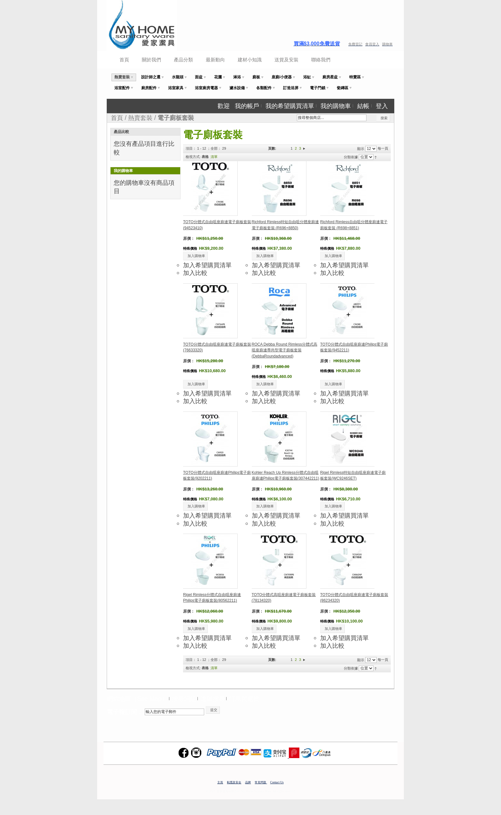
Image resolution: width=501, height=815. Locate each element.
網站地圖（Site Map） (137, 698)
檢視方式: (193, 157)
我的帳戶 (247, 105)
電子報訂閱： (125, 711)
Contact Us (277, 782)
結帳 (363, 105)
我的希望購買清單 (290, 105)
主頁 (220, 782)
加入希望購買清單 (207, 265)
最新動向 (215, 59)
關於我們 (151, 59)
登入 (382, 105)
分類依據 (351, 157)
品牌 (248, 782)
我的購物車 (335, 105)
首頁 (124, 59)
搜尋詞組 (184, 698)
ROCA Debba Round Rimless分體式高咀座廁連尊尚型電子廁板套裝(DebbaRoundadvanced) (284, 350)
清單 (214, 157)
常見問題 (261, 782)
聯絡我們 (320, 59)
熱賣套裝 (140, 117)
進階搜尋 (213, 698)
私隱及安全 (234, 782)
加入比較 (195, 272)
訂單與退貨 (244, 698)
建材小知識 (250, 59)
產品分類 (183, 59)
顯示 (360, 149)
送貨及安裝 (286, 59)
